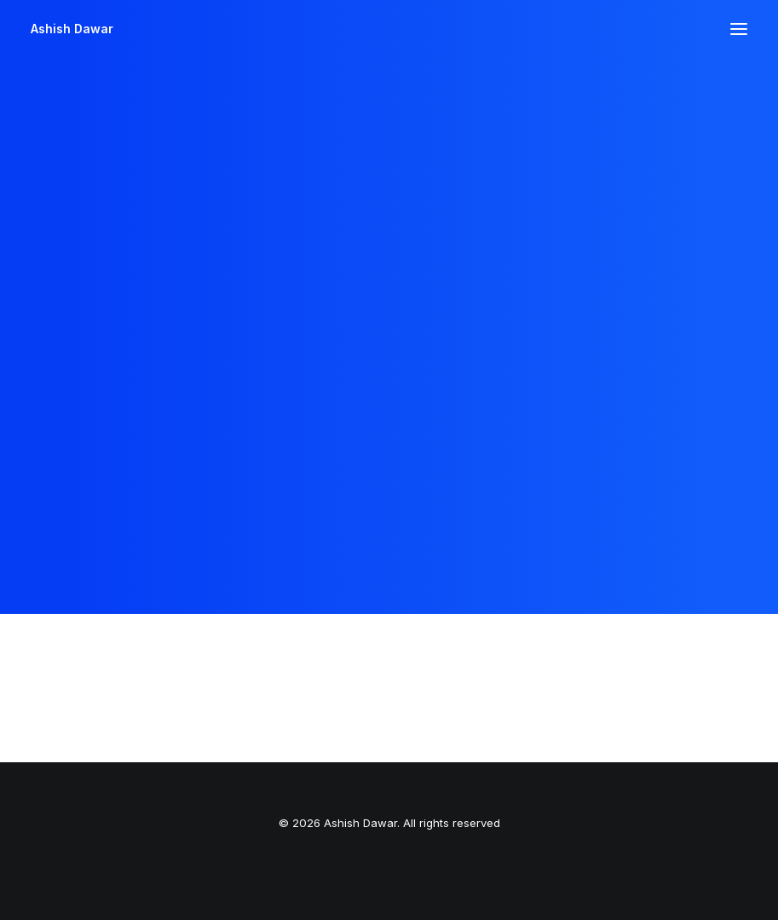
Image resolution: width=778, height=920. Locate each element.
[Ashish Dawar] (72, 29)
